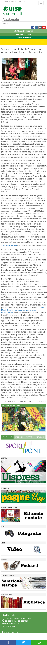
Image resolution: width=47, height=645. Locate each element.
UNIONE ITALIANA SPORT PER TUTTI (13, 2)
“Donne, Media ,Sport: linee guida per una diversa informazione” (23, 310)
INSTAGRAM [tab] (40, 437)
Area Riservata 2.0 (10, 632)
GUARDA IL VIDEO (9, 245)
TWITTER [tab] (29, 437)
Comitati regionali (23, 34)
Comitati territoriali (23, 37)
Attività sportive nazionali (23, 31)
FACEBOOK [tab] (19, 437)
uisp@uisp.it (13, 623)
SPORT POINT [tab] (7, 437)
